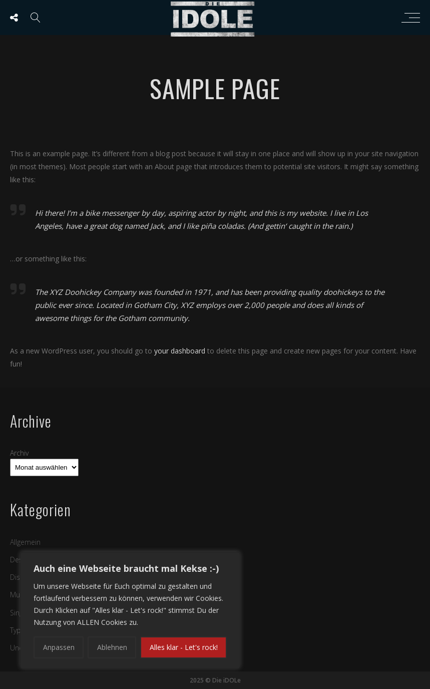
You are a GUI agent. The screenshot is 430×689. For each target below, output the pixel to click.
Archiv (19, 453)
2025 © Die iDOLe (215, 680)
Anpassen (59, 647)
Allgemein (25, 542)
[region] (130, 610)
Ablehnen (112, 647)
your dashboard (179, 351)
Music (19, 594)
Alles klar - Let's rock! (184, 647)
